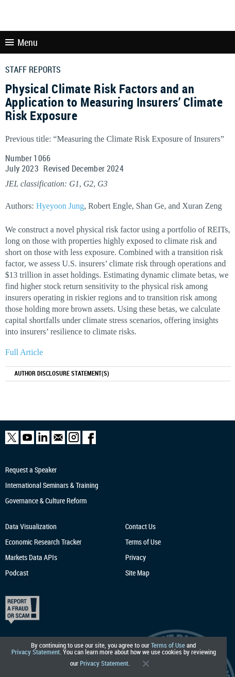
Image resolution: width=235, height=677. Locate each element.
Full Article (24, 352)
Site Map (137, 573)
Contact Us (140, 526)
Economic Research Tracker (43, 542)
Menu (21, 42)
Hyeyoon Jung (60, 205)
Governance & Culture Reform (46, 500)
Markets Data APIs (31, 557)
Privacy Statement (35, 652)
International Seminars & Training (51, 485)
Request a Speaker (31, 470)
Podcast (16, 573)
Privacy (135, 557)
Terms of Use (168, 645)
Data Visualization (31, 526)
